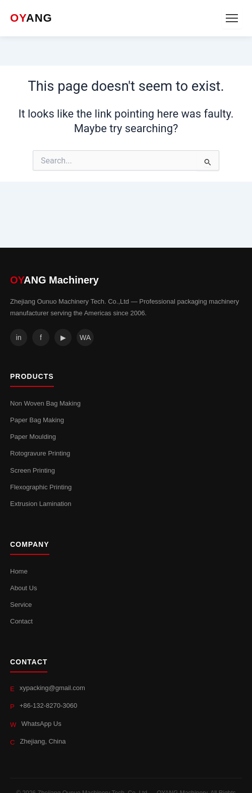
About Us (23, 588)
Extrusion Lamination (40, 503)
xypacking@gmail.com (52, 688)
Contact (21, 621)
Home (19, 571)
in (19, 337)
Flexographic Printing (41, 487)
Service (21, 604)
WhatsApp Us (41, 723)
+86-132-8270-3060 (49, 705)
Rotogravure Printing (40, 453)
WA (85, 337)
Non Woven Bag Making (45, 403)
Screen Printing (32, 470)
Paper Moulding (33, 436)
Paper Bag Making (37, 420)
